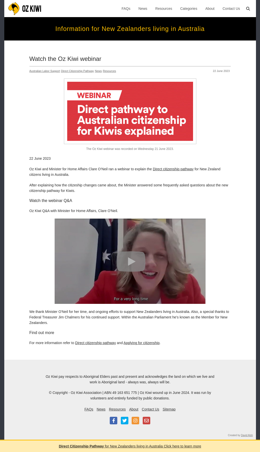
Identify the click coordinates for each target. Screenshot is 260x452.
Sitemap (169, 409)
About (210, 9)
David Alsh (247, 435)
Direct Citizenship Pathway (77, 70)
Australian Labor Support (44, 70)
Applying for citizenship (142, 343)
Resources (163, 9)
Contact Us (231, 9)
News (142, 9)
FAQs (126, 9)
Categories (188, 9)
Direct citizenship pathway (173, 169)
